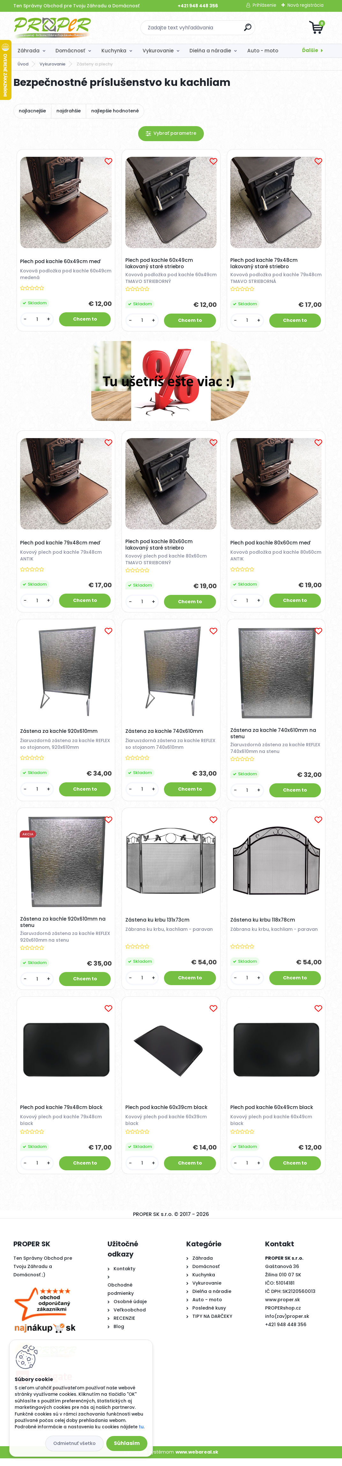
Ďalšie (310, 50)
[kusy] (37, 320)
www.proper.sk (282, 1307)
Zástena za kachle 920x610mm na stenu (64, 927)
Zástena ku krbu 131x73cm (158, 925)
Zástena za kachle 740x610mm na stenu (274, 737)
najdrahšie (68, 111)
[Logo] (52, 28)
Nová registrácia (305, 5)
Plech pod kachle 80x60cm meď (271, 545)
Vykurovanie (158, 50)
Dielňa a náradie (210, 50)
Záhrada (29, 50)
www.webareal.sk (196, 1459)
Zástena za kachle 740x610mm (165, 735)
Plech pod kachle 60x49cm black (272, 1114)
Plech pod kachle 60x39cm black (167, 1114)
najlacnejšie (32, 111)
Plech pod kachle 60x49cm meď (61, 262)
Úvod (23, 64)
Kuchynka (113, 50)
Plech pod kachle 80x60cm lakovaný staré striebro (159, 547)
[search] (247, 30)
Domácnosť (70, 50)
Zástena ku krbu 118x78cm (263, 925)
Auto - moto (262, 50)
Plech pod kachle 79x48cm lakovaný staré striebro (264, 264)
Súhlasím (127, 1443)
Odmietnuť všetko (74, 1443)
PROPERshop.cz (283, 1315)
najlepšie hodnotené (115, 111)
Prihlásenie (264, 5)
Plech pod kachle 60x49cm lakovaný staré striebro (160, 264)
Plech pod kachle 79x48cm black (62, 1114)
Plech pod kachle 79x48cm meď (61, 545)
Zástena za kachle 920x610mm (60, 735)
